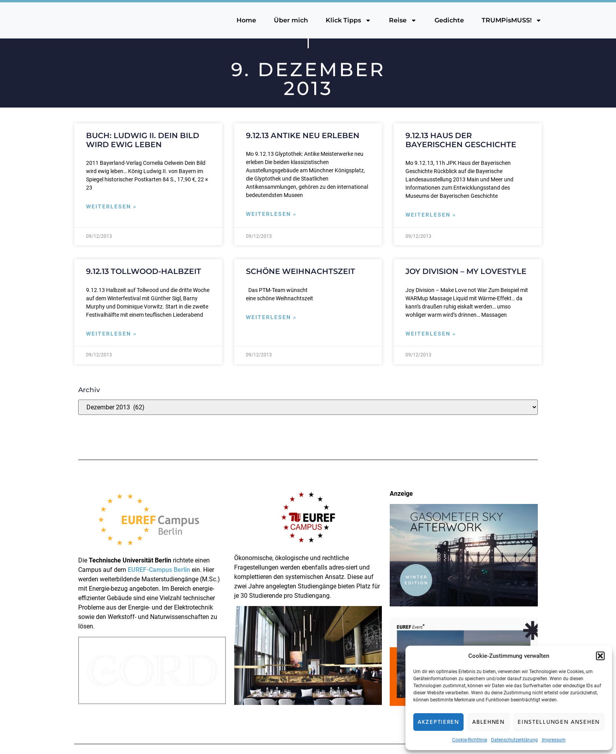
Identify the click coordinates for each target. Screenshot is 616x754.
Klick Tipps (348, 20)
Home (246, 20)
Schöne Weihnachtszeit (300, 271)
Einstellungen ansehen (559, 722)
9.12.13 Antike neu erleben (302, 135)
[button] (600, 656)
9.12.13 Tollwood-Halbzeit (143, 271)
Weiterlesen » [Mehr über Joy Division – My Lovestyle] (430, 333)
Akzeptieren (438, 722)
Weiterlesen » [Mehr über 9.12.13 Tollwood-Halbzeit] (111, 333)
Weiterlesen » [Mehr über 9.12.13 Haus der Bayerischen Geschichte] (430, 215)
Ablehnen (488, 722)
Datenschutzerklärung (514, 740)
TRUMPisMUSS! (512, 20)
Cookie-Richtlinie (469, 740)
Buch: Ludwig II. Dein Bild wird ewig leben (142, 140)
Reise (403, 20)
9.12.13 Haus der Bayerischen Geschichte (460, 140)
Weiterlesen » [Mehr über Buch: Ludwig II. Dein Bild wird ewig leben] (111, 206)
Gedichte (449, 20)
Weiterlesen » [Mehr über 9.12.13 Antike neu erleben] (271, 214)
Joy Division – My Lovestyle (465, 271)
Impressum (554, 740)
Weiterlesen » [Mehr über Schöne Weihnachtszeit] (271, 317)
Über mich (291, 20)
